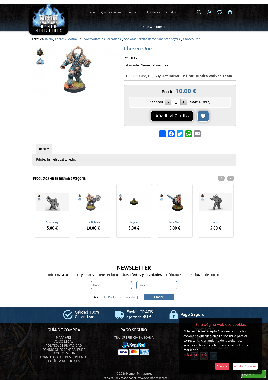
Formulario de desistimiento (63, 357)
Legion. (134, 222)
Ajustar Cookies (245, 366)
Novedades (153, 12)
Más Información (195, 354)
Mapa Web (64, 338)
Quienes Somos (111, 12)
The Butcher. (93, 222)
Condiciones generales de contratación (63, 351)
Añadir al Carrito (172, 116)
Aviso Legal (63, 342)
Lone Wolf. (175, 222)
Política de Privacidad (64, 346)
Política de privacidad (122, 297)
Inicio (91, 12)
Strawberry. (52, 222)
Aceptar (222, 366)
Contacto (133, 12)
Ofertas (171, 12)
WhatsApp (253, 374)
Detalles (44, 149)
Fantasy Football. (154, 27)
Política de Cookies (64, 361)
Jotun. (216, 222)
